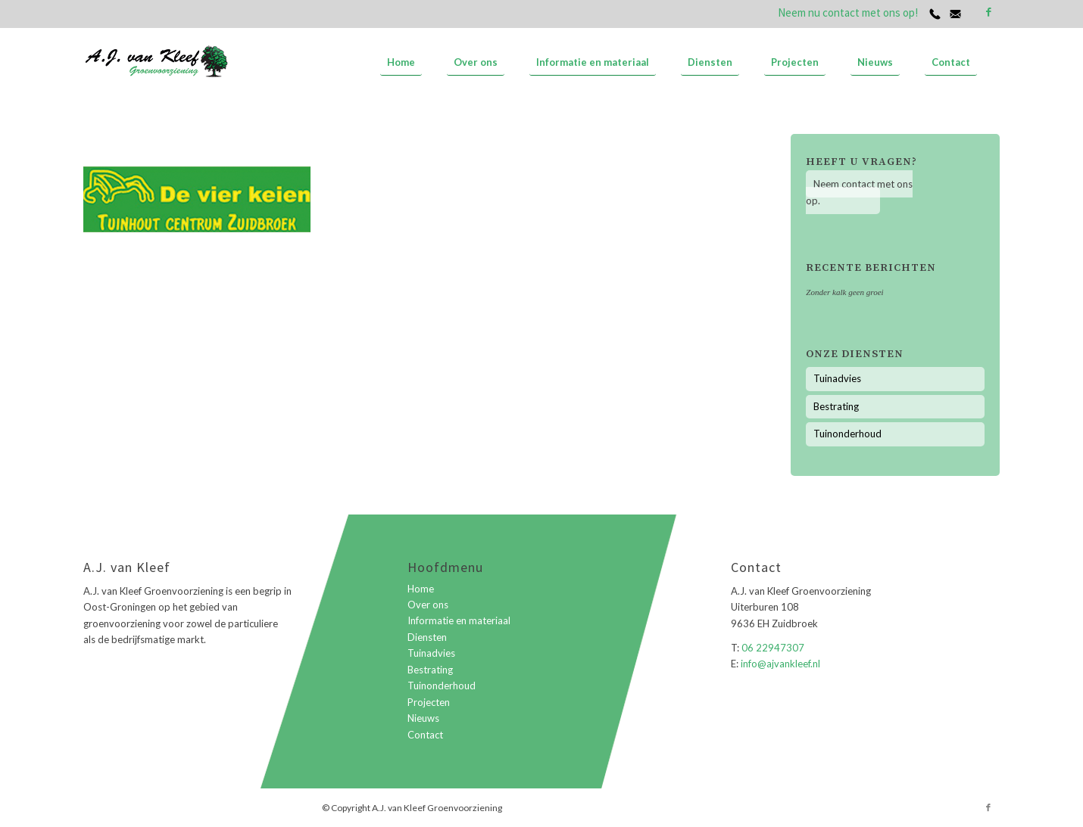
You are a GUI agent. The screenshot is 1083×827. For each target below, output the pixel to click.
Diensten (427, 637)
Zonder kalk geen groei (844, 292)
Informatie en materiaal (458, 620)
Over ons (427, 604)
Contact (425, 735)
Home (420, 589)
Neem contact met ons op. (859, 192)
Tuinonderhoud (847, 433)
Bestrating (836, 406)
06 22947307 (772, 648)
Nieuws (423, 718)
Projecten (428, 702)
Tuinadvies (837, 378)
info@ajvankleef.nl (779, 664)
